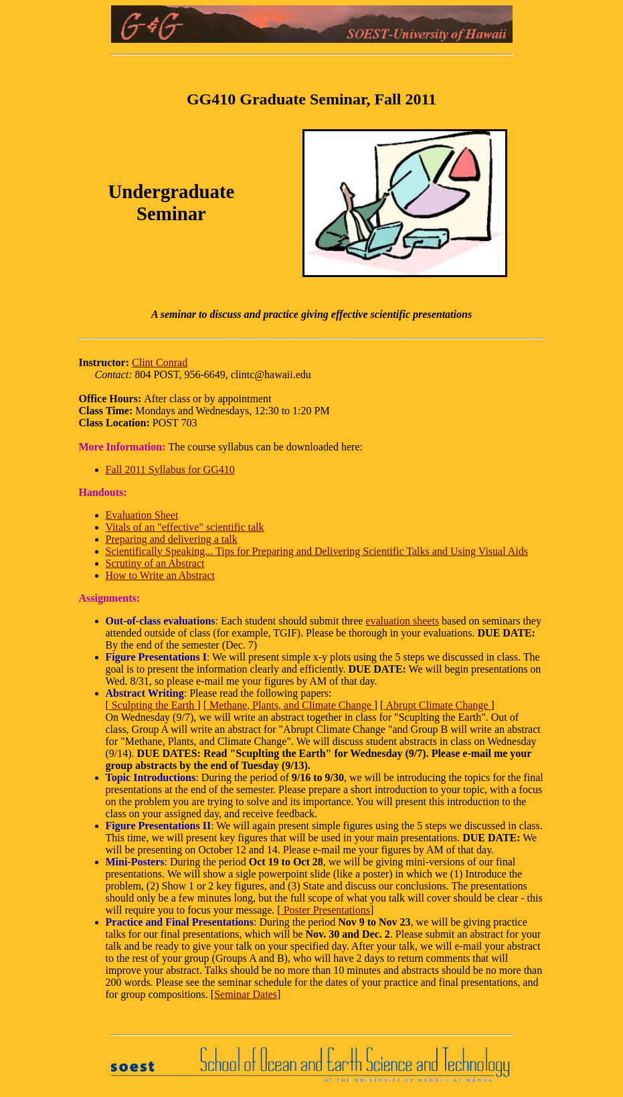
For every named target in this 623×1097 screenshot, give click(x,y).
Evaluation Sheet (142, 515)
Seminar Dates (245, 994)
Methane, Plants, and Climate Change (290, 705)
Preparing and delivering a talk (172, 539)
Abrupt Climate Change (437, 705)
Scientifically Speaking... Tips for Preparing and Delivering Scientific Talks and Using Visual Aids (317, 551)
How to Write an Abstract (160, 575)
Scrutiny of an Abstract (155, 563)
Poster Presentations (325, 910)
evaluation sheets (402, 620)
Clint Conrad (159, 362)
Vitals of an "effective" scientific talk (185, 527)
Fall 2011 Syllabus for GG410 (170, 469)
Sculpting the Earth (153, 705)
